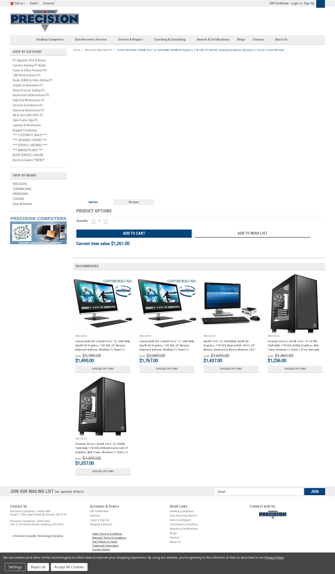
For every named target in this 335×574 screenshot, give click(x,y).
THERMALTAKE (22, 189)
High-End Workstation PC (29, 100)
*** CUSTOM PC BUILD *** (30, 135)
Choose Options (103, 369)
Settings (15, 567)
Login (295, 3)
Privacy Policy (274, 557)
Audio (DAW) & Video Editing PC (33, 80)
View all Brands (22, 204)
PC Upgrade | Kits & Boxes (29, 60)
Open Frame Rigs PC (25, 120)
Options (93, 202)
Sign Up (309, 3)
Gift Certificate (279, 3)
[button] (291, 515)
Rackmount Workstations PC (31, 95)
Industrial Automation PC (29, 110)
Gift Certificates (99, 511)
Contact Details (101, 549)
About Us (283, 39)
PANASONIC (20, 194)
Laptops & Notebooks (27, 125)
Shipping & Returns (101, 524)
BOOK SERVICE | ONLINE (28, 155)
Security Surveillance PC (28, 105)
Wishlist (95, 515)
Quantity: (82, 221)
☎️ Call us (17, 3)
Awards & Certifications (213, 39)
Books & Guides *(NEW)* (29, 160)
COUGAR (18, 199)
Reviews (134, 202)
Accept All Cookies (69, 567)
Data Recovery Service (92, 39)
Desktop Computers (51, 39)
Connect (48, 3)
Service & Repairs (132, 39)
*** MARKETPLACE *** (28, 150)
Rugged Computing (25, 130)
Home (76, 50)
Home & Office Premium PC (30, 70)
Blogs (241, 39)
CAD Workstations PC (27, 75)
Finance (260, 39)
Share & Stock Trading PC (29, 90)
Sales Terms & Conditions (107, 533)
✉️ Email (31, 3)
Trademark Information (105, 545)
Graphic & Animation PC (28, 85)
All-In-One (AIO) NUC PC (28, 115)
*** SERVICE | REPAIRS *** (30, 145)
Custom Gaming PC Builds (29, 65)
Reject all (38, 567)
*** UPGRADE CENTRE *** (30, 140)
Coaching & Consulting (171, 39)
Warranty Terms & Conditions (109, 537)
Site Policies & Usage (104, 541)
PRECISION (20, 184)
